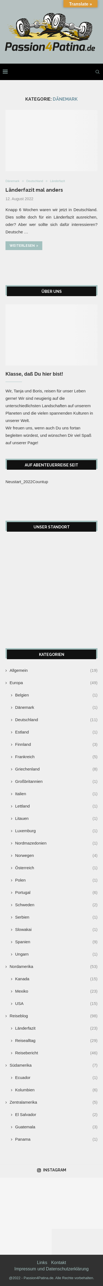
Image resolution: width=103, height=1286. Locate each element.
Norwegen (56, 855)
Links (42, 1262)
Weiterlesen (24, 246)
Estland (56, 732)
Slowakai (56, 929)
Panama (56, 1139)
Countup (40, 481)
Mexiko (56, 991)
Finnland (56, 744)
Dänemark (56, 707)
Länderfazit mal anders (34, 190)
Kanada (56, 979)
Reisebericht (56, 1053)
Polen (56, 880)
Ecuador (56, 1077)
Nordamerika (54, 966)
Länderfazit (56, 1028)
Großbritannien (56, 781)
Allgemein (54, 670)
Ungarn (56, 954)
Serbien (56, 917)
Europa (54, 683)
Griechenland (56, 769)
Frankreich (56, 757)
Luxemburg (56, 831)
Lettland (56, 806)
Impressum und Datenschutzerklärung (51, 1269)
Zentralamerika (54, 1102)
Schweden (56, 905)
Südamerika (54, 1065)
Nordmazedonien (56, 843)
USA (56, 1003)
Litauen (56, 818)
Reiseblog (54, 1016)
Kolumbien (56, 1090)
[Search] (97, 72)
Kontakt (58, 1262)
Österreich (56, 868)
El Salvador (56, 1114)
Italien (56, 794)
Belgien (56, 695)
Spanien (56, 942)
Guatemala (56, 1127)
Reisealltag (56, 1040)
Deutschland (56, 720)
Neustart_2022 (18, 481)
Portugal (56, 892)
